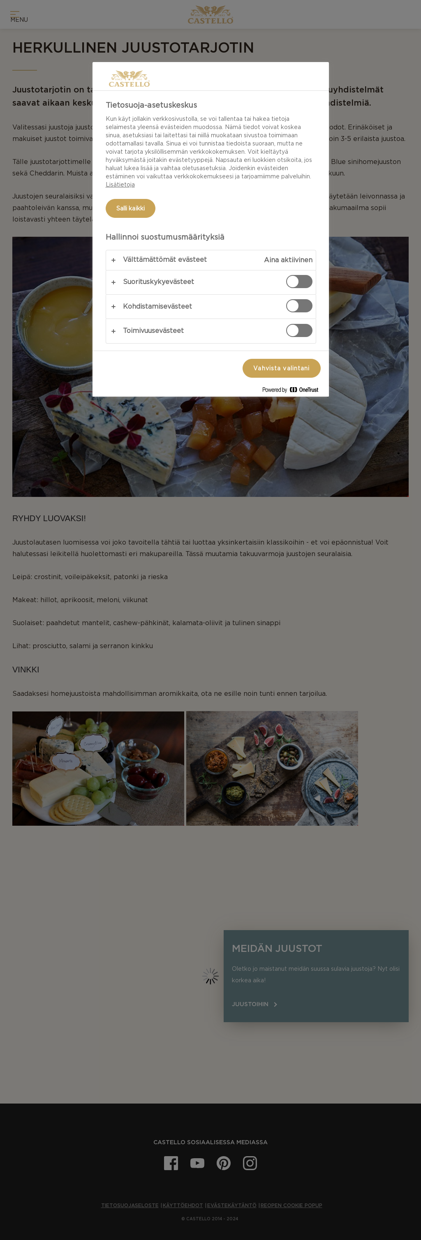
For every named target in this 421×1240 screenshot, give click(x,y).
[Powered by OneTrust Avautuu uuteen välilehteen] (293, 391)
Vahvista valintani (281, 368)
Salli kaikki (130, 208)
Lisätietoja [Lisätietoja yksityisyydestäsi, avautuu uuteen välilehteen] (120, 184)
